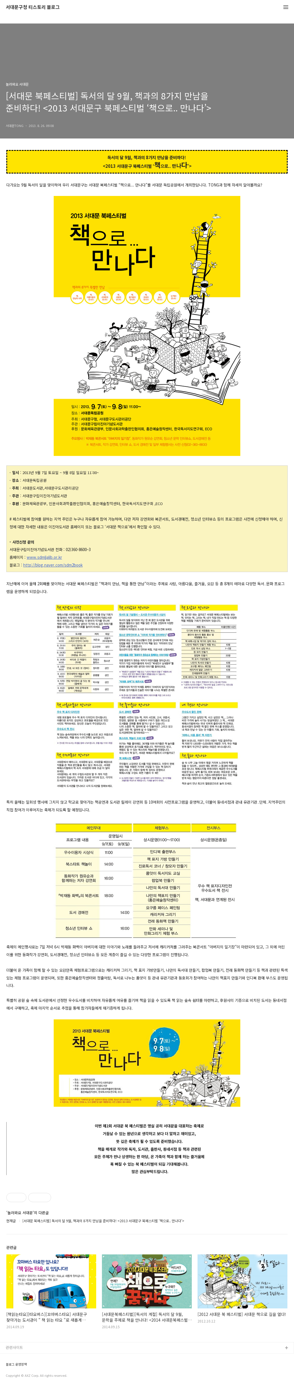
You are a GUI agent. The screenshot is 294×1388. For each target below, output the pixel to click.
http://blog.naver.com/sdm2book (53, 565)
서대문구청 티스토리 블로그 (33, 7)
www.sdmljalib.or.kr (44, 557)
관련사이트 (14, 1347)
